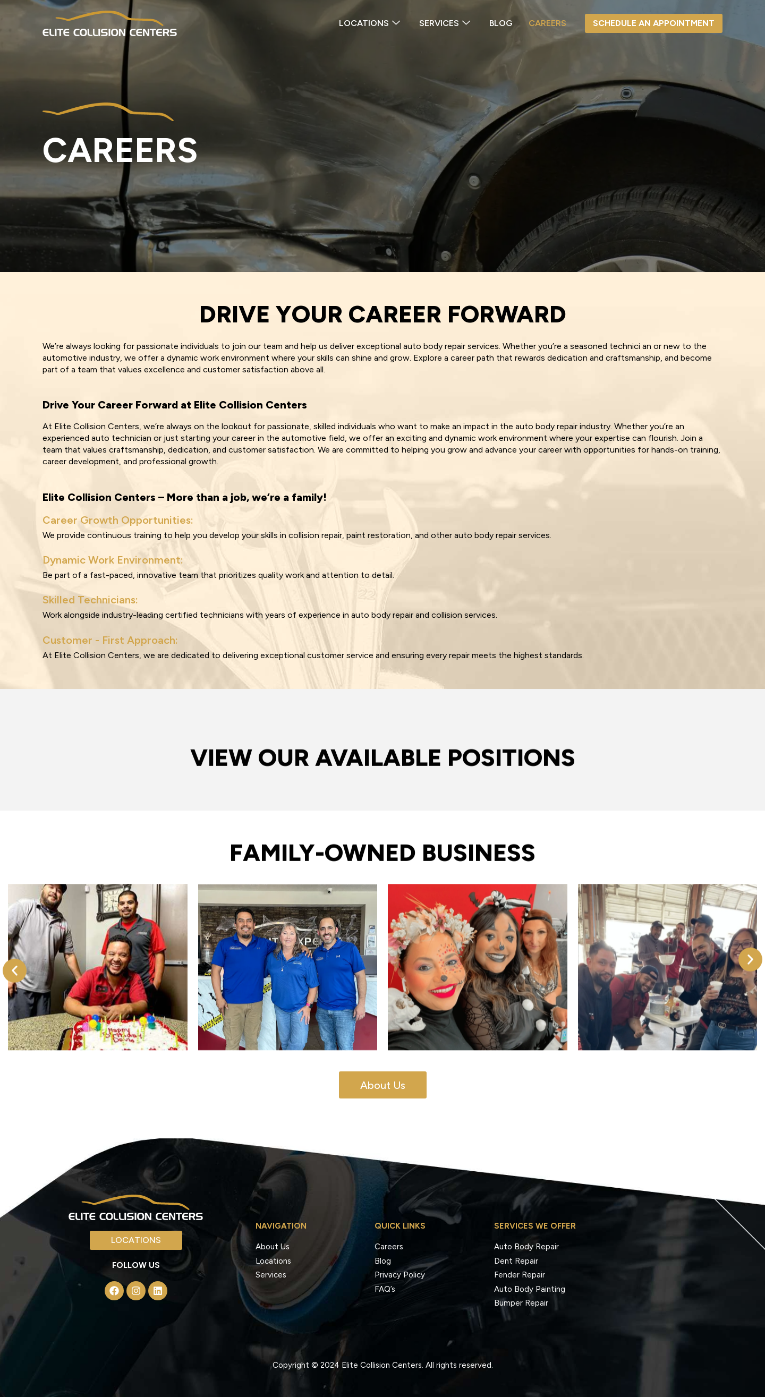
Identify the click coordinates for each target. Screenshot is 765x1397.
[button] (15, 996)
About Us (273, 1246)
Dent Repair (516, 1261)
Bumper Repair (521, 1303)
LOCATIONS (369, 23)
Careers (547, 23)
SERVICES (444, 23)
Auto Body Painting (529, 1289)
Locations (273, 1261)
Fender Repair (519, 1275)
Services (271, 1275)
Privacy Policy (400, 1275)
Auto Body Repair (526, 1246)
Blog (501, 23)
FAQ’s (385, 1289)
